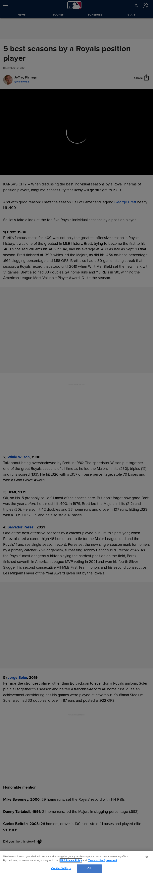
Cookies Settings (61, 868)
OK (89, 868)
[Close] (146, 857)
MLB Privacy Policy (71, 860)
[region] (76, 863)
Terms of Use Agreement (102, 860)
